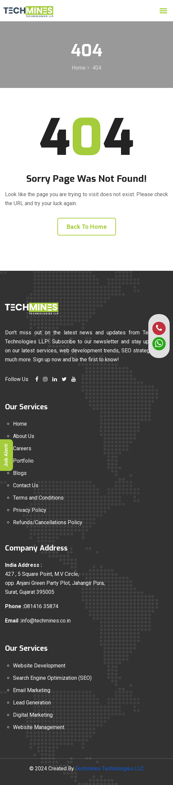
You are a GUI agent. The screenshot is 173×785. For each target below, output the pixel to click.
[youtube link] (73, 379)
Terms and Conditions (38, 498)
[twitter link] (64, 379)
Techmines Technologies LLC (109, 768)
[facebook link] (36, 379)
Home (79, 68)
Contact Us (25, 485)
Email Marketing (31, 690)
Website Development (39, 665)
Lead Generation (32, 702)
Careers (22, 448)
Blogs (20, 473)
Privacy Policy (29, 510)
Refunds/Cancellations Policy (47, 522)
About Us (23, 436)
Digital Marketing (33, 715)
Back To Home (87, 226)
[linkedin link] (54, 379)
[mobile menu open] (163, 11)
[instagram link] (45, 379)
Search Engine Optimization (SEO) (52, 678)
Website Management (38, 727)
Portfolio (23, 461)
